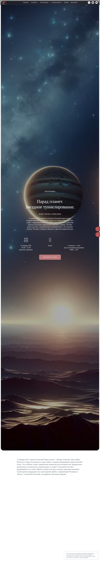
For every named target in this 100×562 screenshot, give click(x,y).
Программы (44, 2)
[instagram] (93, 2)
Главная (25, 2)
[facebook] (89, 2)
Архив (66, 2)
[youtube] (96, 2)
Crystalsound (56, 2)
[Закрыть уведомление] (97, 553)
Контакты (74, 2)
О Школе (34, 2)
